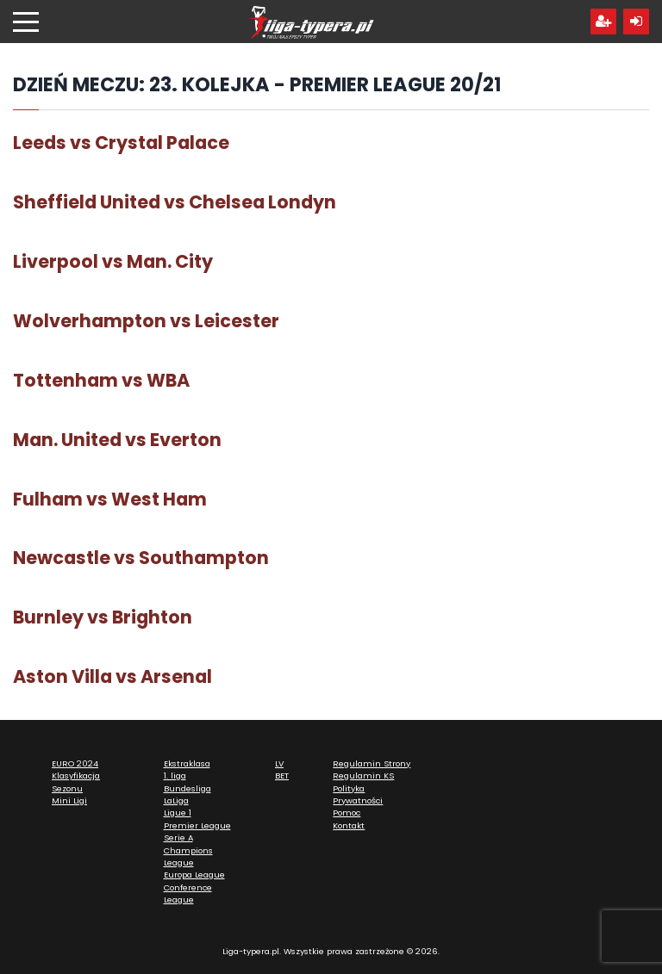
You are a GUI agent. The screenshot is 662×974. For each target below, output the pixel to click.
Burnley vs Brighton (102, 617)
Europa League (194, 874)
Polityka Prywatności (358, 794)
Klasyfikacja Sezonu (76, 781)
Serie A (178, 837)
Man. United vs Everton (117, 439)
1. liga (175, 775)
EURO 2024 (75, 763)
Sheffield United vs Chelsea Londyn (174, 201)
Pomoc (346, 812)
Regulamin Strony (371, 763)
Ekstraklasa (187, 763)
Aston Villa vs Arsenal (112, 676)
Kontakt (349, 825)
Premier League (197, 825)
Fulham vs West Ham (110, 499)
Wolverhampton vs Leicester (146, 320)
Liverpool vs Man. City (113, 261)
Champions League (188, 856)
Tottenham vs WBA (101, 380)
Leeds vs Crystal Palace (121, 142)
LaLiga (176, 800)
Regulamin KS (363, 775)
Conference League (188, 893)
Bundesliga (187, 788)
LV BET (282, 769)
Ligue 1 (177, 812)
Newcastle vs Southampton (141, 557)
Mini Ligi (69, 800)
